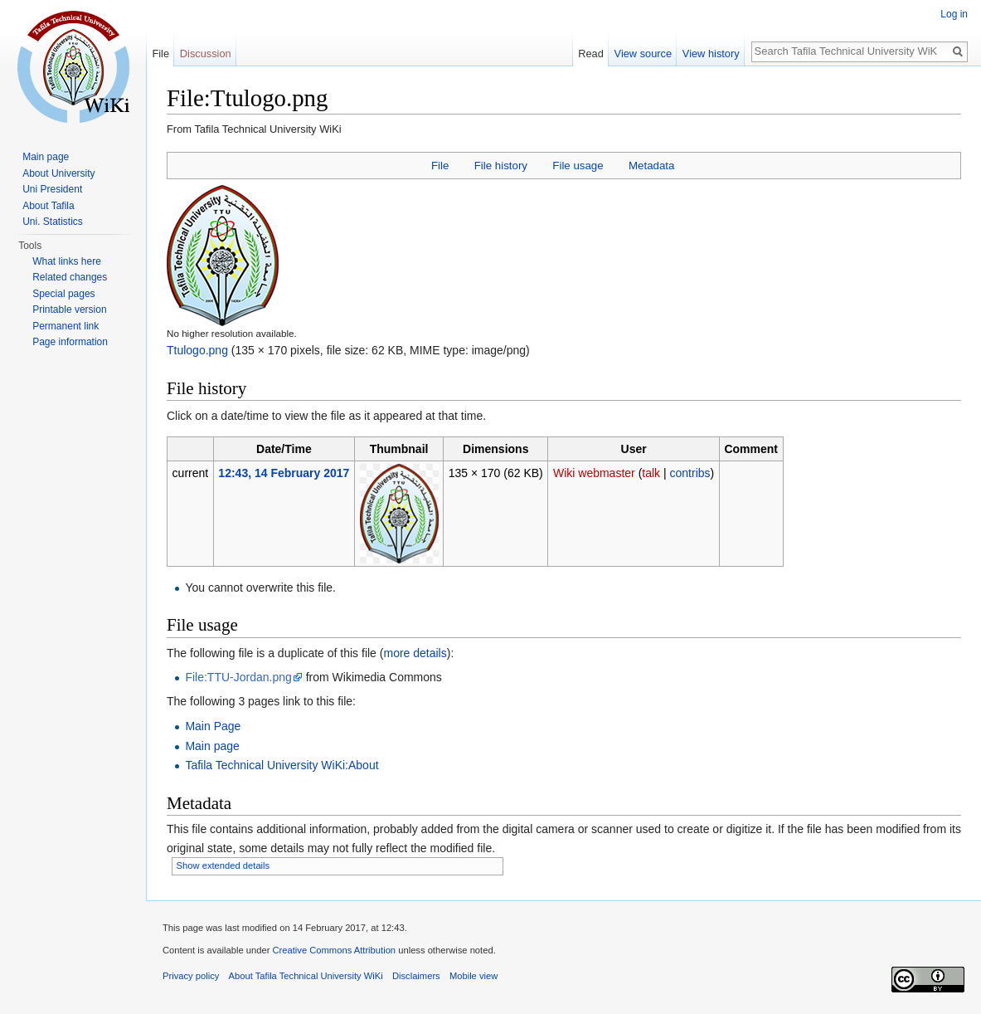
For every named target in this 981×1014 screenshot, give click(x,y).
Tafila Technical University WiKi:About (281, 765)
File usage (577, 165)
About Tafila (48, 206)
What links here (66, 261)
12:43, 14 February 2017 (283, 473)
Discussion (205, 53)
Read (591, 53)
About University (58, 173)
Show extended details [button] (223, 865)
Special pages (63, 294)
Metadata (651, 165)
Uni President (52, 189)
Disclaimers (416, 976)
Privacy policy (191, 976)
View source (643, 53)
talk (651, 473)
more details (414, 653)
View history (711, 53)
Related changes (69, 277)
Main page (212, 746)
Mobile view (473, 976)
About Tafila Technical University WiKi (306, 976)
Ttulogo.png (197, 350)
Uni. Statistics (52, 221)
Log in (954, 14)
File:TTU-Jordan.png (238, 677)
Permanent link (65, 326)
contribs (690, 473)
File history (500, 165)
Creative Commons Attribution (334, 950)
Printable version (69, 309)
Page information (70, 342)
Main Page (212, 726)
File (440, 165)
